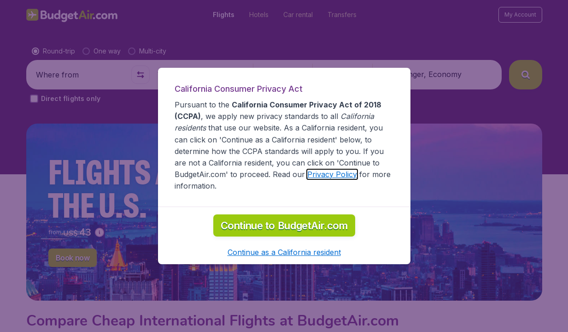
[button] (284, 252)
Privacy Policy (332, 174)
